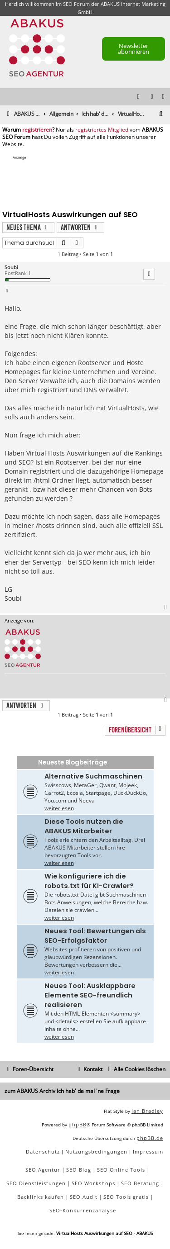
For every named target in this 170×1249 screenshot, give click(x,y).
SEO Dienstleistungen (36, 1183)
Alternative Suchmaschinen (93, 776)
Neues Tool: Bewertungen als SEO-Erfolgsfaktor (95, 935)
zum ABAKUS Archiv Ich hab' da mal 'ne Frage (62, 1091)
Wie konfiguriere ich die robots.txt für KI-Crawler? (89, 881)
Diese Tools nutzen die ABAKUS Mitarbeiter (83, 826)
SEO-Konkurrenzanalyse (82, 1210)
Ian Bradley (147, 1110)
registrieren (37, 129)
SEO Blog (78, 1169)
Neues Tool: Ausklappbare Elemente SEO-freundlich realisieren (90, 995)
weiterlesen (59, 808)
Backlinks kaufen (40, 1196)
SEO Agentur (42, 1169)
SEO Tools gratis (126, 1196)
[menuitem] (164, 97)
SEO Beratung (140, 1183)
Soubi (11, 267)
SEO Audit (83, 1196)
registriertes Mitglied (101, 129)
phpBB (77, 1124)
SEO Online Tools (121, 1169)
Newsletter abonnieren (133, 49)
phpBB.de (149, 1138)
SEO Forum (76, 3)
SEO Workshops (93, 1183)
